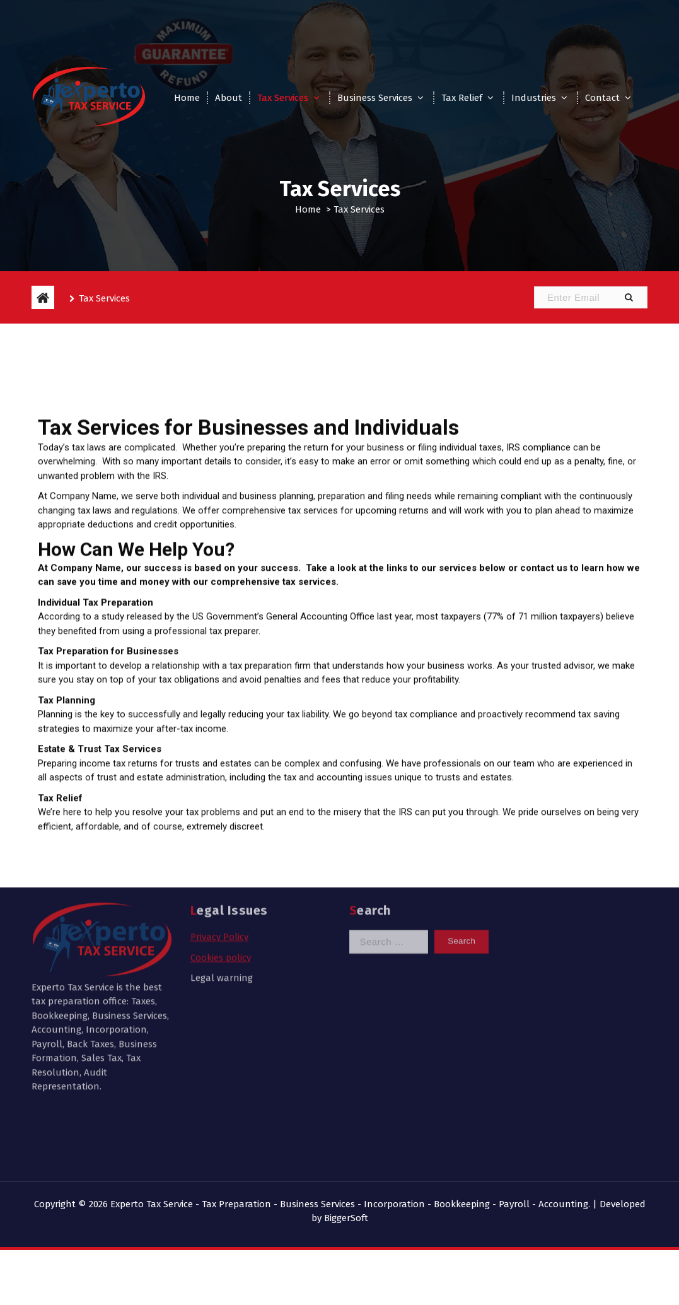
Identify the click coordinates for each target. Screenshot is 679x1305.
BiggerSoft (346, 1218)
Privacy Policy (219, 861)
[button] (628, 297)
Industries (533, 97)
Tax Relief (461, 97)
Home (187, 97)
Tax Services (282, 97)
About (228, 97)
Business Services (374, 97)
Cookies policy (220, 881)
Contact (602, 97)
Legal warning (221, 902)
